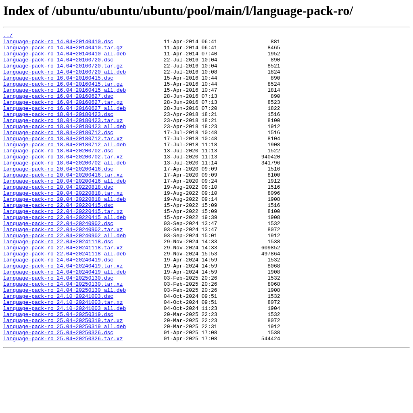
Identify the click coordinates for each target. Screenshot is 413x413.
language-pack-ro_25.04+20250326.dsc (58, 392)
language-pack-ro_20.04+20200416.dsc (58, 196)
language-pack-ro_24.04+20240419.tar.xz (63, 312)
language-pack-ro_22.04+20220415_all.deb (64, 254)
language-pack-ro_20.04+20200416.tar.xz (63, 203)
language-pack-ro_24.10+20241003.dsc (58, 349)
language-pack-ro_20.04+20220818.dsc (58, 218)
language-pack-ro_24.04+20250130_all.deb (64, 342)
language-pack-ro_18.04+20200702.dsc (58, 174)
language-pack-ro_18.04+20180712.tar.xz (63, 160)
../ (8, 36)
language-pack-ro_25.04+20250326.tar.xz (63, 400)
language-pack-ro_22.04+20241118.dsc (58, 283)
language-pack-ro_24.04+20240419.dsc (58, 305)
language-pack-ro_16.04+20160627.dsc (58, 109)
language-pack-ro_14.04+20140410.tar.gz (63, 51)
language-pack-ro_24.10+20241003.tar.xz (63, 356)
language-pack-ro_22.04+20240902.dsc (58, 262)
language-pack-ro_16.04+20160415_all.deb (64, 101)
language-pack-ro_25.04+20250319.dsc (58, 371)
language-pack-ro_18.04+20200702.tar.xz (63, 181)
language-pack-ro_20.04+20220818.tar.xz (63, 225)
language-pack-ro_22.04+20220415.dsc (58, 240)
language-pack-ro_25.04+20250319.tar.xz (63, 378)
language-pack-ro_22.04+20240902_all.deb (64, 276)
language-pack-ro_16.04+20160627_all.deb (64, 123)
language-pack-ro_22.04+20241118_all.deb (64, 298)
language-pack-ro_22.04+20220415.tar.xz (63, 247)
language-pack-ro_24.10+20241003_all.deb (64, 363)
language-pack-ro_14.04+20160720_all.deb (64, 80)
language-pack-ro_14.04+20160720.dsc (58, 65)
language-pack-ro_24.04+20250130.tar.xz (63, 334)
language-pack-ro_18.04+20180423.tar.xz (63, 138)
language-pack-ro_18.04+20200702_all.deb (64, 189)
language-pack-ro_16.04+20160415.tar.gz (63, 94)
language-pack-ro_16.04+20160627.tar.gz (63, 116)
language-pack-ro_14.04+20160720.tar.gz (63, 72)
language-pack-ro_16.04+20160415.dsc (58, 87)
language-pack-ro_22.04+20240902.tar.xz (63, 269)
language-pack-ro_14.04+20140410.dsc (58, 43)
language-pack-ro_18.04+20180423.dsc (58, 131)
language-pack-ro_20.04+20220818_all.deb (64, 232)
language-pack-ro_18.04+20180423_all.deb (64, 145)
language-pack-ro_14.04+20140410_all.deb (64, 58)
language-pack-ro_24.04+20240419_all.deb (64, 320)
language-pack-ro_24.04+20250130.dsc (58, 327)
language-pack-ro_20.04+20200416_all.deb (64, 211)
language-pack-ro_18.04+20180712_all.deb (64, 167)
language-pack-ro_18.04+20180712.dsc (58, 152)
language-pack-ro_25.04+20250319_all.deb (64, 385)
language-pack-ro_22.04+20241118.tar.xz (63, 291)
